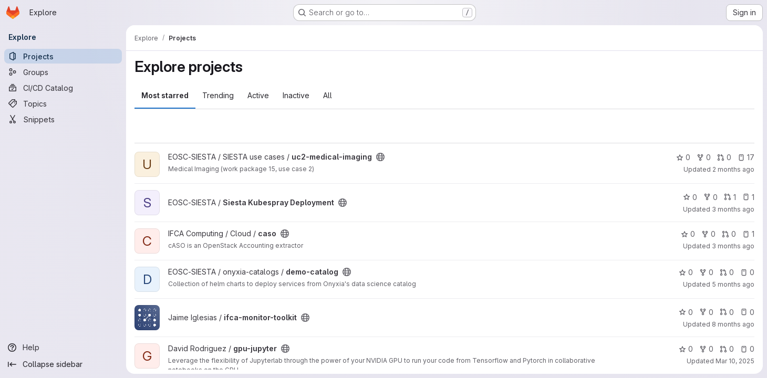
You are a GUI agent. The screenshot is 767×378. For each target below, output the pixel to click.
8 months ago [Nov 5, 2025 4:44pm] (733, 324)
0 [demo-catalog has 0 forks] (706, 272)
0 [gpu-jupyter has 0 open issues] (747, 348)
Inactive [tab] (296, 95)
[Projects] (63, 56)
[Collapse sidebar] (63, 364)
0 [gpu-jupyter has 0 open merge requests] (727, 348)
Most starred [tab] (165, 95)
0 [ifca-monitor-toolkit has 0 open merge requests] (727, 312)
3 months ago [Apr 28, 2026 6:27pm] (733, 209)
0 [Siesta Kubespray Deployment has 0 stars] (690, 197)
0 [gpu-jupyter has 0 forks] (706, 348)
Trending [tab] (218, 95)
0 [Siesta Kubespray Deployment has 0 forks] (710, 197)
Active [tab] (258, 95)
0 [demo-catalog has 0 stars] (686, 272)
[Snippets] (63, 119)
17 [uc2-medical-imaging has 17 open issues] (746, 157)
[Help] (63, 347)
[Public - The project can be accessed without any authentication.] (380, 157)
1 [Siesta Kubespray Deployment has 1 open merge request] (730, 197)
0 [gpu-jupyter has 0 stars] (686, 348)
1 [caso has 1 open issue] (748, 233)
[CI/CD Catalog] (63, 87)
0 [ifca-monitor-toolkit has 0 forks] (706, 312)
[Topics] (63, 103)
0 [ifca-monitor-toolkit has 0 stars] (686, 312)
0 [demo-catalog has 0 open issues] (747, 272)
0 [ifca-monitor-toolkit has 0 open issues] (747, 312)
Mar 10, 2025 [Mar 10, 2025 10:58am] (735, 361)
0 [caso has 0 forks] (708, 233)
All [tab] (327, 95)
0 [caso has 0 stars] (688, 233)
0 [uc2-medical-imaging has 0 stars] (683, 157)
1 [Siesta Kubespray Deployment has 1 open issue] (748, 197)
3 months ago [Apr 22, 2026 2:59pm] (733, 246)
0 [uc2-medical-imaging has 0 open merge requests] (724, 157)
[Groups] (63, 72)
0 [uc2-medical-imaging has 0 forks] (704, 157)
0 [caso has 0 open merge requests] (729, 233)
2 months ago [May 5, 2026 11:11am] (733, 169)
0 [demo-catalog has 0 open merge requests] (727, 272)
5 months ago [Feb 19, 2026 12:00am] (733, 284)
